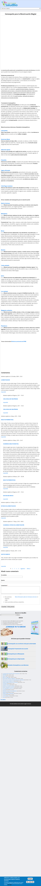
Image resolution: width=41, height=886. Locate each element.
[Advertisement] (13, 28)
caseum (4, 676)
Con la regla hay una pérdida (10, 399)
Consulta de (5, 683)
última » (29, 568)
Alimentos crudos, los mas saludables (10, 691)
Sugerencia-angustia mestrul (11, 444)
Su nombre (4, 575)
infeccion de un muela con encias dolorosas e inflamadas (13, 679)
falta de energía (5, 677)
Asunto (3, 580)
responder (3, 392)
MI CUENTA (3, 699)
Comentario (4, 585)
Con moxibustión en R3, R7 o (8, 688)
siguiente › (22, 568)
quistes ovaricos (5, 554)
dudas (4, 697)
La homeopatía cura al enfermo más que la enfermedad (22, 644)
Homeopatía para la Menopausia (16, 654)
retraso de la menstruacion (8, 506)
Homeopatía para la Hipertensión (16, 659)
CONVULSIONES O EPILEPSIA (8, 693)
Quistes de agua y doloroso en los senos (10, 682)
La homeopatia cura (6, 696)
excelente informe (6, 684)
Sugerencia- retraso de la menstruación (13, 525)
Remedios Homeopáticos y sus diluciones (18, 665)
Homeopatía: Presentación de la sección (18, 649)
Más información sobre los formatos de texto (26, 597)
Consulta (4, 689)
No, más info (30, 882)
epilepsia (4, 692)
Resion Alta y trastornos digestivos (9, 678)
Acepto (30, 878)
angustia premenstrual (7, 420)
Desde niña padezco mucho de (8, 687)
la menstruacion (5, 380)
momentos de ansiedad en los (8, 681)
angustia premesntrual (9, 480)
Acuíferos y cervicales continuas (9, 686)
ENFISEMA (4, 674)
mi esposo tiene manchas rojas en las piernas (11, 673)
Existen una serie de (8, 495)
